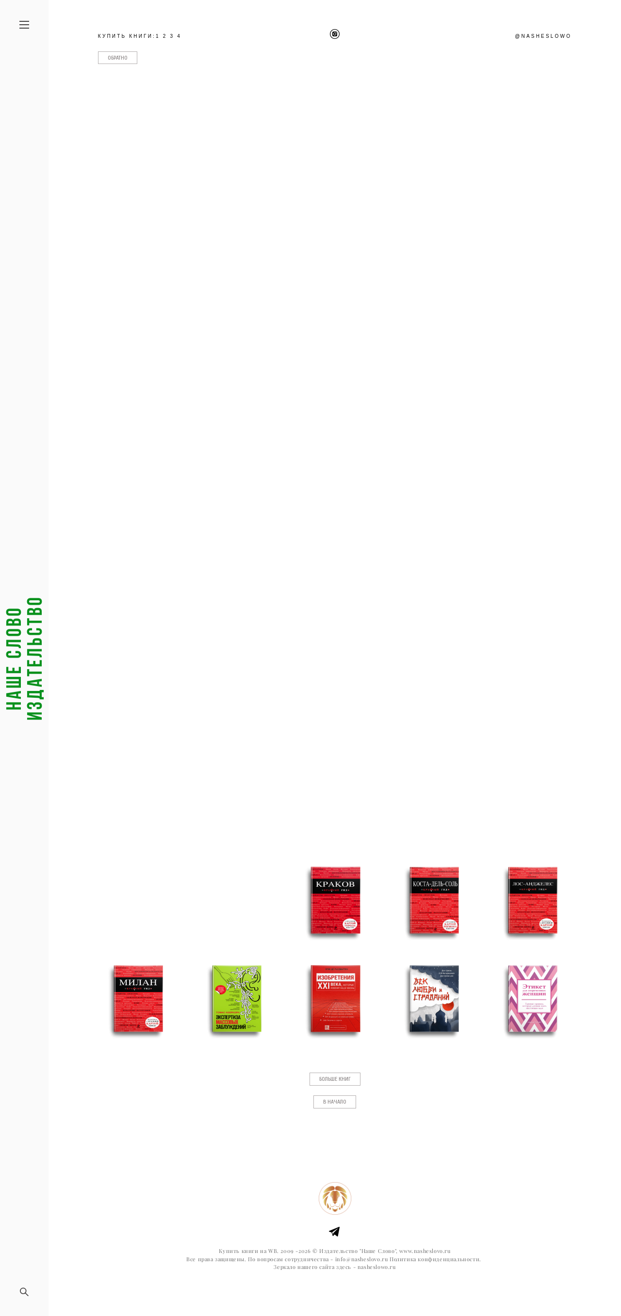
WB (272, 1251)
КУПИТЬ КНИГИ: (127, 36)
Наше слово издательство (24, 658)
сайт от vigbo (335, 1293)
